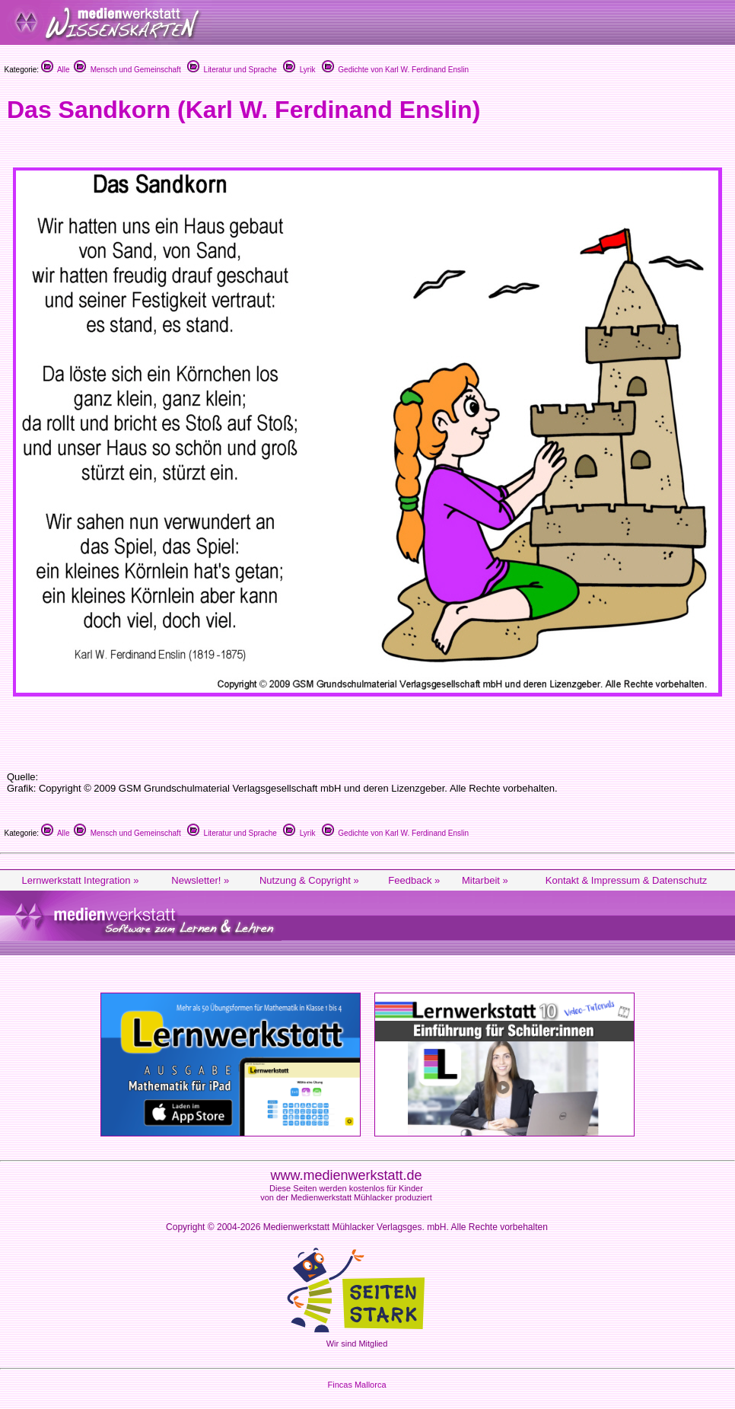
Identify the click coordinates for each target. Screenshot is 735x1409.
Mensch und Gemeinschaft (127, 69)
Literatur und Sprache (232, 69)
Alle (55, 69)
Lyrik (299, 69)
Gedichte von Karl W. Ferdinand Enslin (395, 69)
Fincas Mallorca (356, 1384)
